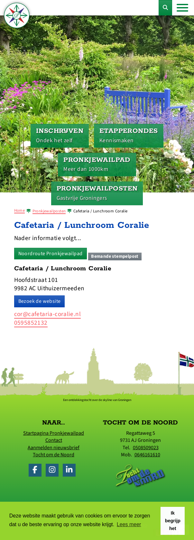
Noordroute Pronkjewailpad (50, 253)
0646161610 (147, 454)
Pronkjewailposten (49, 211)
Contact (53, 440)
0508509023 (146, 447)
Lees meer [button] (129, 524)
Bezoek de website (39, 301)
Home (19, 210)
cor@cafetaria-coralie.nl (47, 314)
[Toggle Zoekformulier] (165, 7)
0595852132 (31, 322)
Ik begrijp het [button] (172, 520)
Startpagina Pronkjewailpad (53, 433)
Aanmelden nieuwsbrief (53, 447)
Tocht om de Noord (53, 454)
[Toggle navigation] (182, 7)
